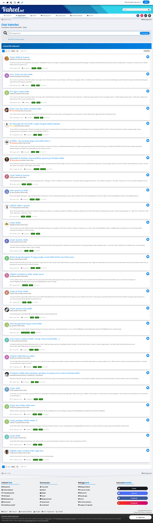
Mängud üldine (84, 487)
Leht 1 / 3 (24, 51)
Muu (29, 59)
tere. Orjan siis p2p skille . (21, 74)
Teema (13, 511)
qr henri (12, 192)
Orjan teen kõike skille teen (22, 405)
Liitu (146, 2)
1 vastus (25, 85)
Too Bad (12, 207)
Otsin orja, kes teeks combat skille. (26, 108)
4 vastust (24, 199)
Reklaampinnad (7, 499)
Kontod (27, 126)
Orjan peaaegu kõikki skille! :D (23, 420)
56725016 (13, 407)
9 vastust (27, 367)
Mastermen (13, 59)
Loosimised (44, 505)
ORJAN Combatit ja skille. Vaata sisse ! (27, 274)
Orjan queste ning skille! (21, 308)
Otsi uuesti (144, 33)
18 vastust (25, 68)
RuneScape (82, 496)
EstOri (12, 242)
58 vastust (28, 169)
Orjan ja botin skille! (19, 291)
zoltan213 (13, 422)
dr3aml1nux (13, 358)
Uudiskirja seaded (8, 505)
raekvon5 (13, 94)
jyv (11, 326)
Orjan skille (15, 388)
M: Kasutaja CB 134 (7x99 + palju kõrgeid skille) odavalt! (35, 123)
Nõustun (140, 517)
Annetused (5, 502)
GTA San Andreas (84, 502)
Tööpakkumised (7, 493)
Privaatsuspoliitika (25, 511)
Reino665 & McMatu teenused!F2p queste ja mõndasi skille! (37, 158)
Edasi (13, 51)
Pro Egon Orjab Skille (19, 91)
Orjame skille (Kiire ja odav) (22, 356)
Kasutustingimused (30, 520)
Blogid (43, 493)
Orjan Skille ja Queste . (20, 175)
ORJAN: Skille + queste (20, 205)
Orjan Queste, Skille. (19, 240)
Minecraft (82, 493)
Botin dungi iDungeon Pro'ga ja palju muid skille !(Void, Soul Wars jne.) (42, 257)
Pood (91, 15)
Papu (11, 310)
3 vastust (28, 117)
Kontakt (59, 511)
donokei (12, 276)
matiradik (13, 375)
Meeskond (5, 487)
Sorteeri (147, 51)
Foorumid (44, 487)
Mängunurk (47, 15)
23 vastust (24, 268)
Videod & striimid (77, 15)
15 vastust (25, 382)
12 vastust (28, 399)
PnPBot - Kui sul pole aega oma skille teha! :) (30, 141)
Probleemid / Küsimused (35, 375)
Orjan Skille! (15, 222)
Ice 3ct (12, 341)
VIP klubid (5, 496)
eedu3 (12, 259)
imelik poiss (13, 453)
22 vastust (25, 152)
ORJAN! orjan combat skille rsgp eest (26, 450)
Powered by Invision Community (143, 512)
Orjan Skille (15, 435)
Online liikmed (7, 490)
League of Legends (85, 505)
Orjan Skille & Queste (19, 57)
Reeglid (36, 511)
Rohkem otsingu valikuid (16, 39)
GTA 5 (81, 499)
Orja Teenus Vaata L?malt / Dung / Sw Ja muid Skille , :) (35, 338)
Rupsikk (12, 225)
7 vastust (25, 234)
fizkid (11, 177)
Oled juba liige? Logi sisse (132, 2)
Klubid (34, 15)
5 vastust (27, 135)
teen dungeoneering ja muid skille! (26, 323)
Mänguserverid (45, 499)
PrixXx (12, 390)
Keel (4, 511)
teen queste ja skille (19, 190)
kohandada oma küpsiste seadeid (66, 518)
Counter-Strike (84, 490)
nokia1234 (13, 76)
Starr (11, 438)
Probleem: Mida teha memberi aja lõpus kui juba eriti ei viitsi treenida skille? (45, 373)
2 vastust (25, 102)
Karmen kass (14, 293)
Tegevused (21, 15)
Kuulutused (61, 15)
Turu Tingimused (48, 511)
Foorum (8, 15)
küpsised (49, 518)
